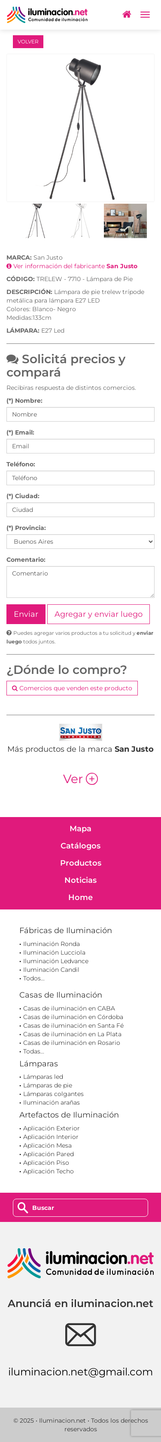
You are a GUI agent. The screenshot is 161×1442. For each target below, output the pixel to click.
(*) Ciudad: (22, 496)
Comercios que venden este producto (72, 688)
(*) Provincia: (26, 528)
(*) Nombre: (24, 400)
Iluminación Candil (51, 970)
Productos (80, 863)
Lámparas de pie (47, 1085)
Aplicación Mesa (47, 1145)
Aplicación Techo (48, 1171)
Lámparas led (43, 1077)
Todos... (34, 978)
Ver (80, 779)
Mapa (80, 828)
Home (80, 897)
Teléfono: (20, 464)
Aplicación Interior (51, 1137)
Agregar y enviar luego (99, 614)
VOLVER (28, 41)
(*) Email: (20, 432)
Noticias (80, 880)
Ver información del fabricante (71, 266)
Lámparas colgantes (53, 1094)
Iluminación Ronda (51, 944)
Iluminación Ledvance (55, 961)
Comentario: (26, 559)
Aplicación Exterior (51, 1128)
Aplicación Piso (46, 1162)
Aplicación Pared (48, 1154)
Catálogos (80, 846)
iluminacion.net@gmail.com (80, 1371)
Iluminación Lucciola (54, 952)
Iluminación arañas (51, 1102)
